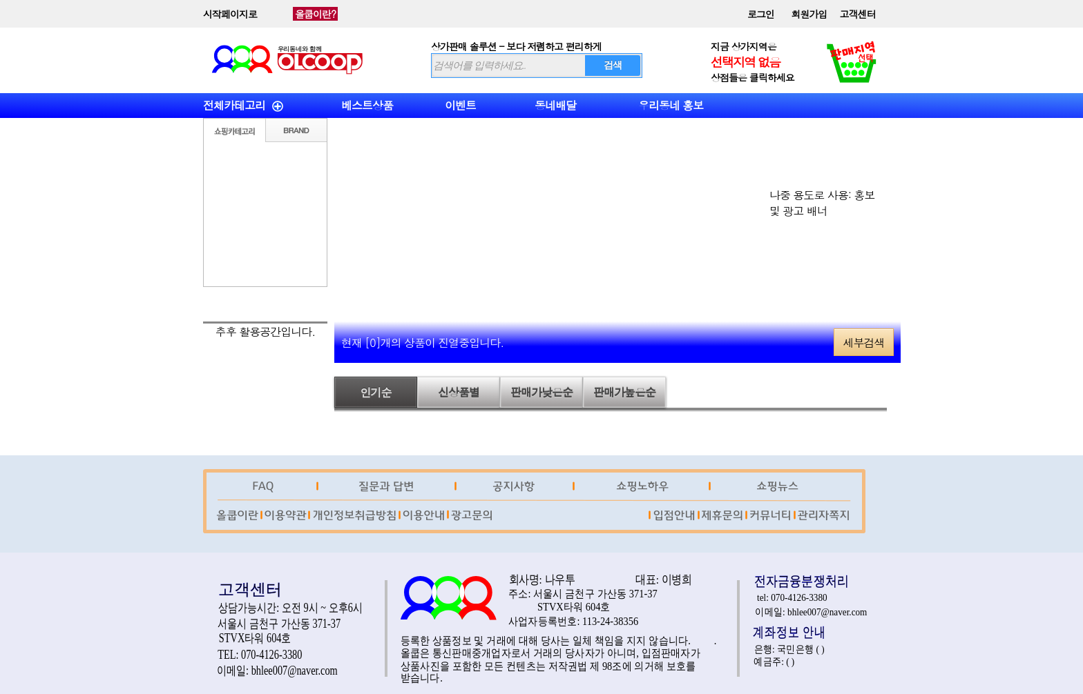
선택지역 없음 (745, 61)
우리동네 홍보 (670, 105)
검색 (613, 64)
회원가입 (809, 14)
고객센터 (858, 14)
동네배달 (555, 105)
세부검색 (864, 342)
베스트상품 (367, 105)
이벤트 (460, 105)
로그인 (760, 14)
